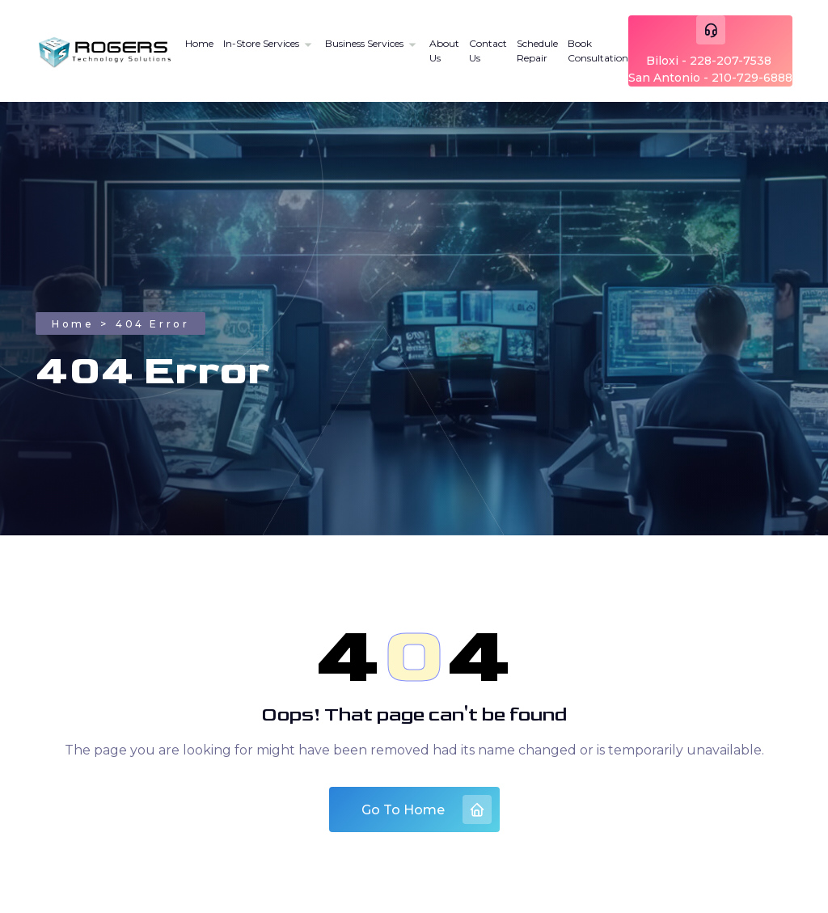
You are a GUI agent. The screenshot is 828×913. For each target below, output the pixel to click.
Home (199, 43)
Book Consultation (598, 50)
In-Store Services (261, 43)
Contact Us (488, 50)
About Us (444, 50)
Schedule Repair (537, 50)
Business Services (364, 43)
